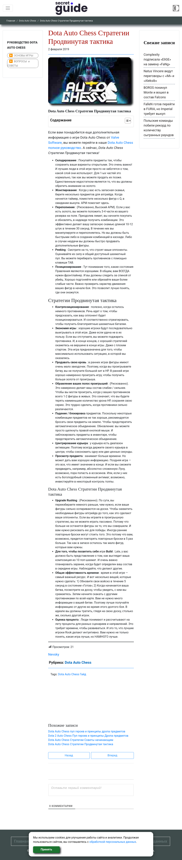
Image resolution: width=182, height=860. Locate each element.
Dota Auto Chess (27, 20)
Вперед (112, 755)
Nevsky (53, 654)
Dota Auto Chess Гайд (72, 674)
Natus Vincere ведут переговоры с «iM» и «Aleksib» (159, 76)
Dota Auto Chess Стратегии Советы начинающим (80, 740)
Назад (69, 755)
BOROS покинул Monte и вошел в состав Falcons (156, 92)
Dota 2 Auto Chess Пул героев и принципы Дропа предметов (88, 735)
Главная (10, 20)
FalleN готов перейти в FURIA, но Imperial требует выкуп (159, 109)
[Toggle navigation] (8, 8)
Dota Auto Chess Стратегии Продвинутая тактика (80, 744)
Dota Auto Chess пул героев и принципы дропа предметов (86, 731)
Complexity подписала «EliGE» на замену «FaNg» (157, 59)
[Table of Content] (128, 121)
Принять (46, 849)
